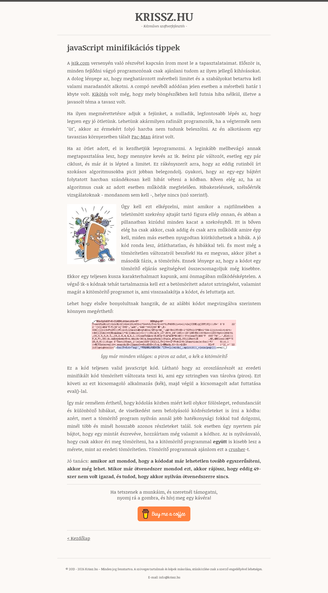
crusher (237, 449)
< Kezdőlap (78, 538)
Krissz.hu (164, 16)
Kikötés (100, 94)
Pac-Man (141, 137)
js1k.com (80, 63)
